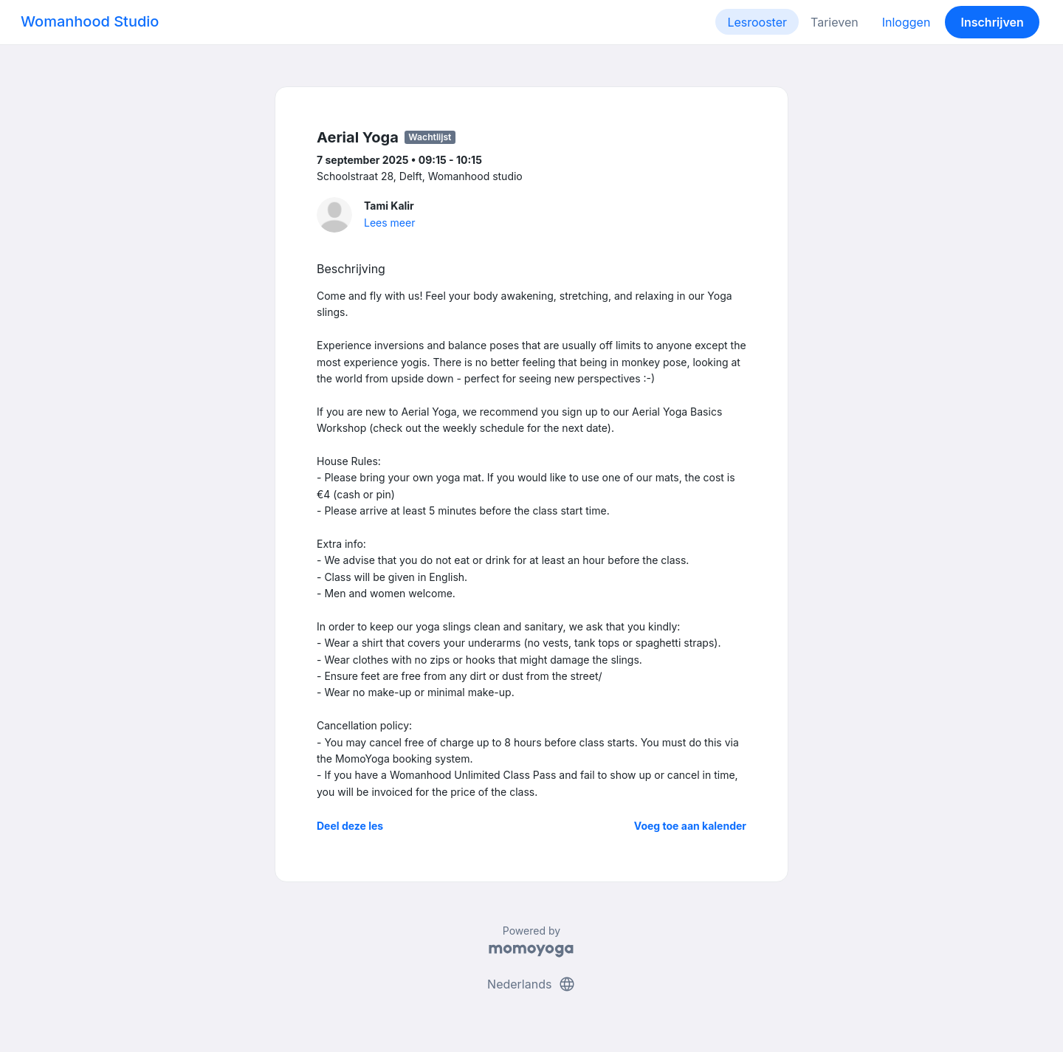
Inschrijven (992, 22)
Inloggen (906, 22)
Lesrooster (757, 22)
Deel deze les (350, 825)
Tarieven (835, 22)
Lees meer (389, 222)
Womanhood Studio (90, 21)
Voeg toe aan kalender (690, 825)
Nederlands (531, 984)
